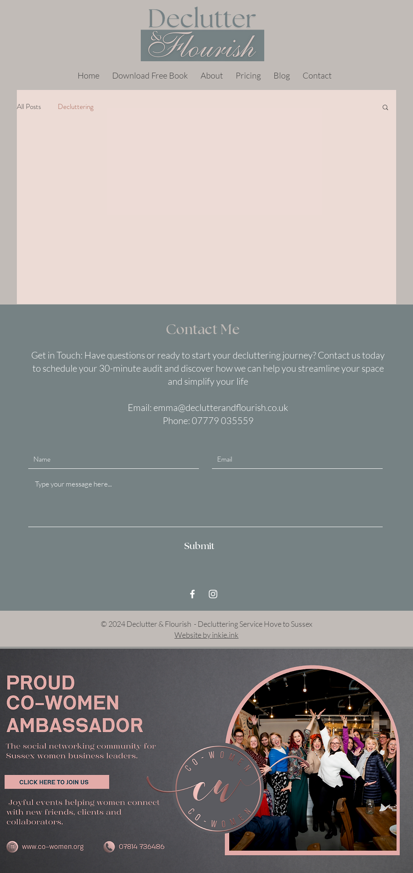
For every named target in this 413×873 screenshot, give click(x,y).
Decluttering (76, 107)
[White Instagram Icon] (213, 594)
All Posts (29, 107)
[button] (385, 107)
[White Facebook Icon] (192, 594)
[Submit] (199, 546)
